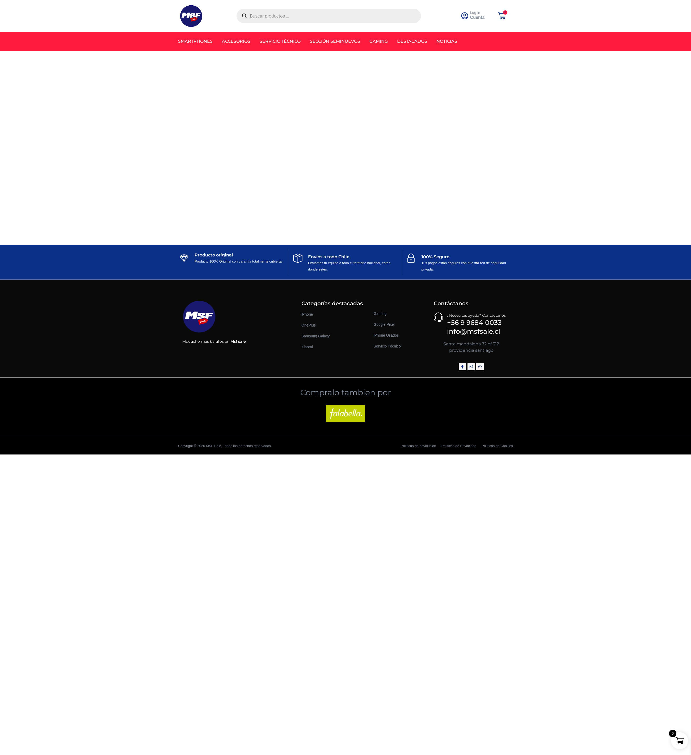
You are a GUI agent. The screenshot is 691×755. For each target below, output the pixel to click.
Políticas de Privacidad (459, 446)
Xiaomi (307, 347)
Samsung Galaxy (315, 336)
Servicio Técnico (280, 41)
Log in (475, 12)
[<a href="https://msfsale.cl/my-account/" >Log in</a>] (464, 16)
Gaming (378, 41)
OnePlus (308, 325)
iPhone (307, 314)
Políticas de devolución (418, 446)
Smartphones (195, 41)
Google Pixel (383, 324)
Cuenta (477, 17)
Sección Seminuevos (335, 41)
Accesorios (236, 41)
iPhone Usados (386, 335)
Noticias (446, 41)
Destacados (412, 41)
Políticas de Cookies (497, 446)
